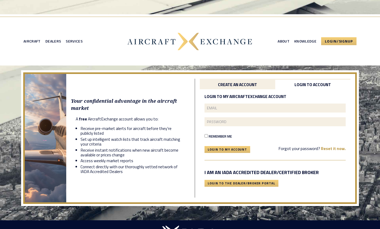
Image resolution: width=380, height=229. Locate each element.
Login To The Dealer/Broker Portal (241, 183)
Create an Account (237, 84)
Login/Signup (339, 41)
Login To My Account (227, 149)
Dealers (53, 41)
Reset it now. (333, 148)
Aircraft (32, 41)
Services (74, 41)
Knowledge (305, 41)
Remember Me (218, 136)
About (283, 41)
